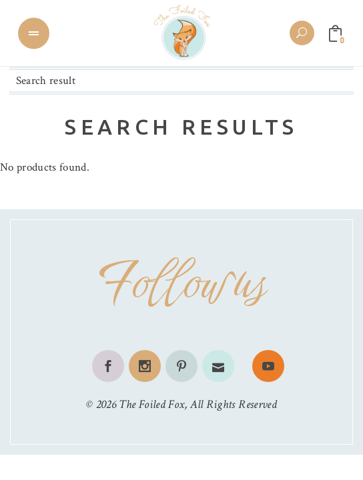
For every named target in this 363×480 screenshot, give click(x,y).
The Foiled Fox (151, 404)
